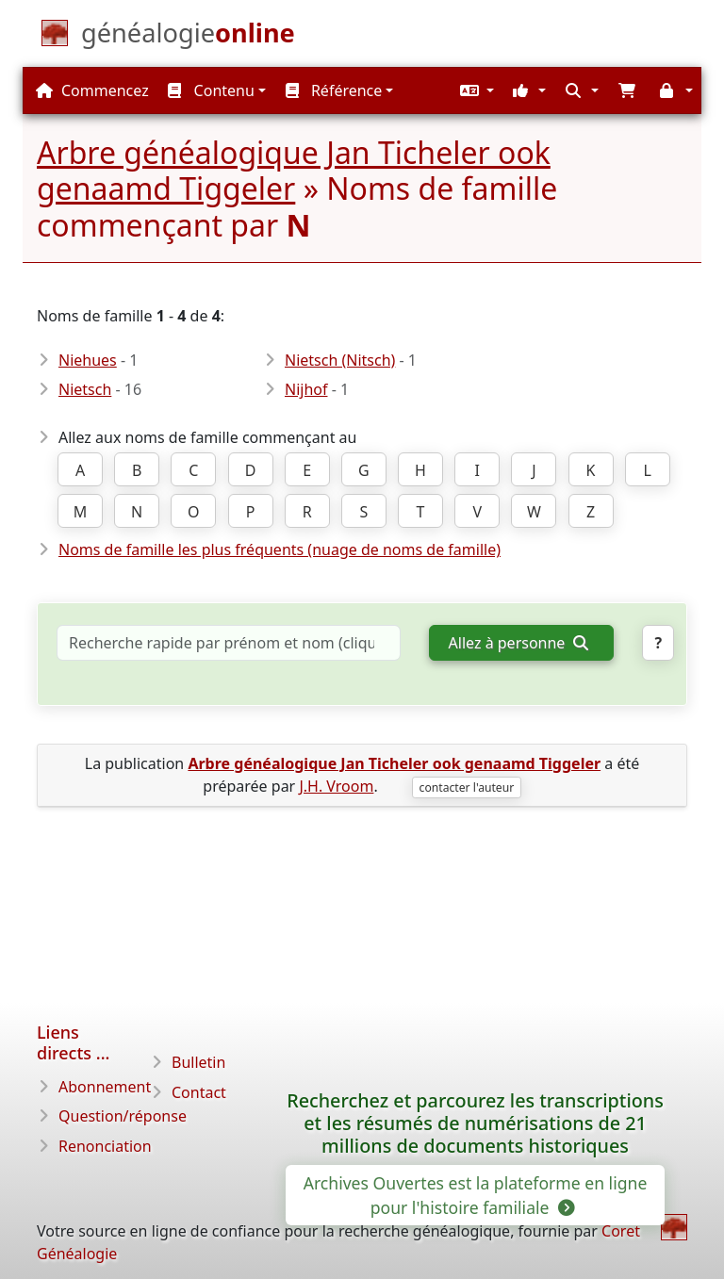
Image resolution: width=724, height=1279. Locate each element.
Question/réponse (122, 1116)
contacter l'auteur (467, 787)
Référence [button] (334, 90)
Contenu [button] (211, 90)
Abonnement (104, 1086)
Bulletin (198, 1062)
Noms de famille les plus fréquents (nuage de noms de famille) (279, 549)
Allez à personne (518, 642)
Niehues (87, 360)
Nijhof (306, 389)
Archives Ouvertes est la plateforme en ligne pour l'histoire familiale (476, 1195)
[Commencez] (188, 36)
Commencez (92, 90)
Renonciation (105, 1146)
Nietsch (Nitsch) (340, 360)
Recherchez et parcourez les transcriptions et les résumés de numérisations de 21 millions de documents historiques (475, 1123)
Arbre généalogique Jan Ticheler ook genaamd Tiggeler (294, 170)
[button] (475, 90)
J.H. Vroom (336, 786)
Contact (199, 1092)
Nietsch (84, 389)
